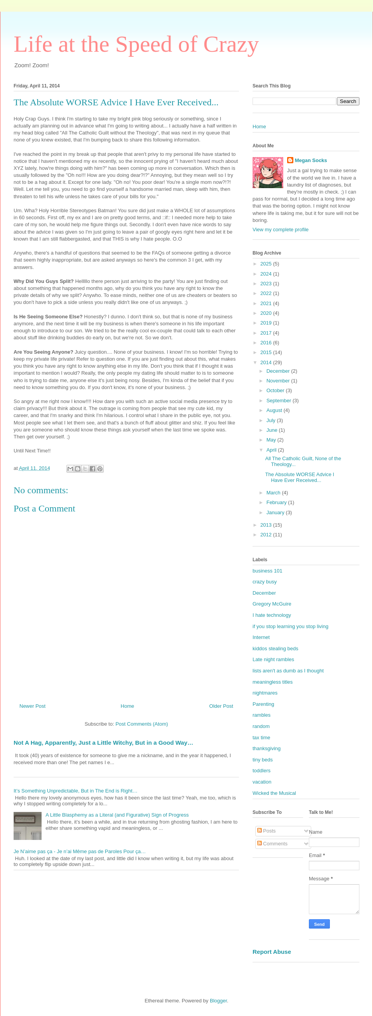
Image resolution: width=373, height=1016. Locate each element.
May (272, 440)
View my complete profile (281, 229)
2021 (266, 303)
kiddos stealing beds (275, 648)
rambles (261, 715)
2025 (266, 264)
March (274, 493)
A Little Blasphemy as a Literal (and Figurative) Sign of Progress (117, 815)
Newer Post (32, 706)
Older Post (221, 706)
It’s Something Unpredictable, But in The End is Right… (76, 791)
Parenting (263, 704)
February (277, 502)
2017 (266, 333)
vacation (262, 782)
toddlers (261, 770)
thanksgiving (267, 748)
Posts (266, 831)
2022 (266, 293)
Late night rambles (273, 659)
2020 (266, 313)
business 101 (267, 571)
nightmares (265, 693)
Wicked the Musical (274, 793)
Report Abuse (272, 951)
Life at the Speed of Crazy (136, 44)
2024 (266, 274)
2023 (266, 283)
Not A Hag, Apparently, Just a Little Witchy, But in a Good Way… (103, 742)
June (273, 430)
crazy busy (265, 582)
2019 (266, 323)
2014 (266, 362)
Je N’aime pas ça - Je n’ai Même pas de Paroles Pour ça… (80, 851)
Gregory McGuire (272, 604)
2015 (266, 352)
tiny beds (263, 760)
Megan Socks (311, 160)
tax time (261, 737)
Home (127, 706)
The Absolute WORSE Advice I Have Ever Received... (299, 477)
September (280, 400)
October (276, 390)
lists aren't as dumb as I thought (288, 671)
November (279, 381)
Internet (261, 637)
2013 (266, 525)
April (272, 450)
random (261, 726)
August (275, 410)
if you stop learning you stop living (290, 626)
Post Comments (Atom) (141, 724)
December (279, 371)
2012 (266, 535)
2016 (266, 343)
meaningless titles (273, 682)
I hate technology (272, 615)
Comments (272, 844)
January (276, 512)
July (272, 420)
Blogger (218, 1001)
